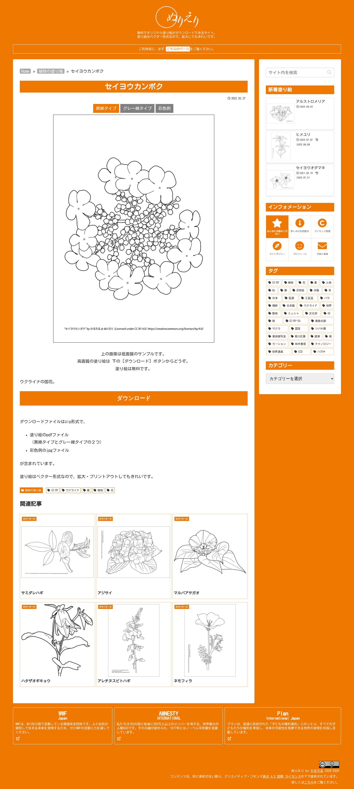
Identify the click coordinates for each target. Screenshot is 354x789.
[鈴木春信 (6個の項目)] (298, 344)
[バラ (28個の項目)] (326, 298)
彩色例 (164, 108)
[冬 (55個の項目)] (328, 290)
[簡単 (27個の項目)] (273, 305)
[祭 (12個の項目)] (274, 321)
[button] (329, 72)
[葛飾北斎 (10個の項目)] (321, 321)
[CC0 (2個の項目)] (301, 351)
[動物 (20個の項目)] (273, 313)
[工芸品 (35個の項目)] (308, 298)
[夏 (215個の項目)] (313, 282)
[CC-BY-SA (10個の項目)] (296, 321)
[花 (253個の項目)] (302, 282)
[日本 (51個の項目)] (274, 298)
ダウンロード (134, 398)
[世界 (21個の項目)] (327, 305)
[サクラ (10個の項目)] (277, 328)
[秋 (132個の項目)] (271, 290)
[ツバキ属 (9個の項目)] (321, 328)
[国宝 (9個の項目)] (298, 328)
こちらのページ (178, 49)
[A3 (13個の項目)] (328, 313)
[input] (300, 72)
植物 (98, 490)
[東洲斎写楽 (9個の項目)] (277, 336)
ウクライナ (71, 490)
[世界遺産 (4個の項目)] (278, 351)
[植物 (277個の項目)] (289, 282)
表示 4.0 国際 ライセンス (282, 776)
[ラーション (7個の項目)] (277, 344)
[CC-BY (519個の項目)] (273, 282)
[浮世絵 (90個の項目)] (298, 290)
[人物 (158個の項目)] (327, 282)
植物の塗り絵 (50, 71)
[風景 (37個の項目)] (290, 298)
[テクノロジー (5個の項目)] (321, 344)
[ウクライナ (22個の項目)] (308, 305)
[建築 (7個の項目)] (315, 336)
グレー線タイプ (137, 108)
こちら (309, 782)
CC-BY (52, 490)
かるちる (316, 770)
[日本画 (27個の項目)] (289, 305)
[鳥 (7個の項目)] (328, 336)
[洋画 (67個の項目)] (315, 290)
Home (25, 71)
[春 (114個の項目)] (284, 290)
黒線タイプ (106, 108)
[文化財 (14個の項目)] (312, 313)
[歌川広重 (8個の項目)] (298, 336)
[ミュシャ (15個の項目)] (292, 313)
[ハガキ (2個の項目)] (322, 351)
